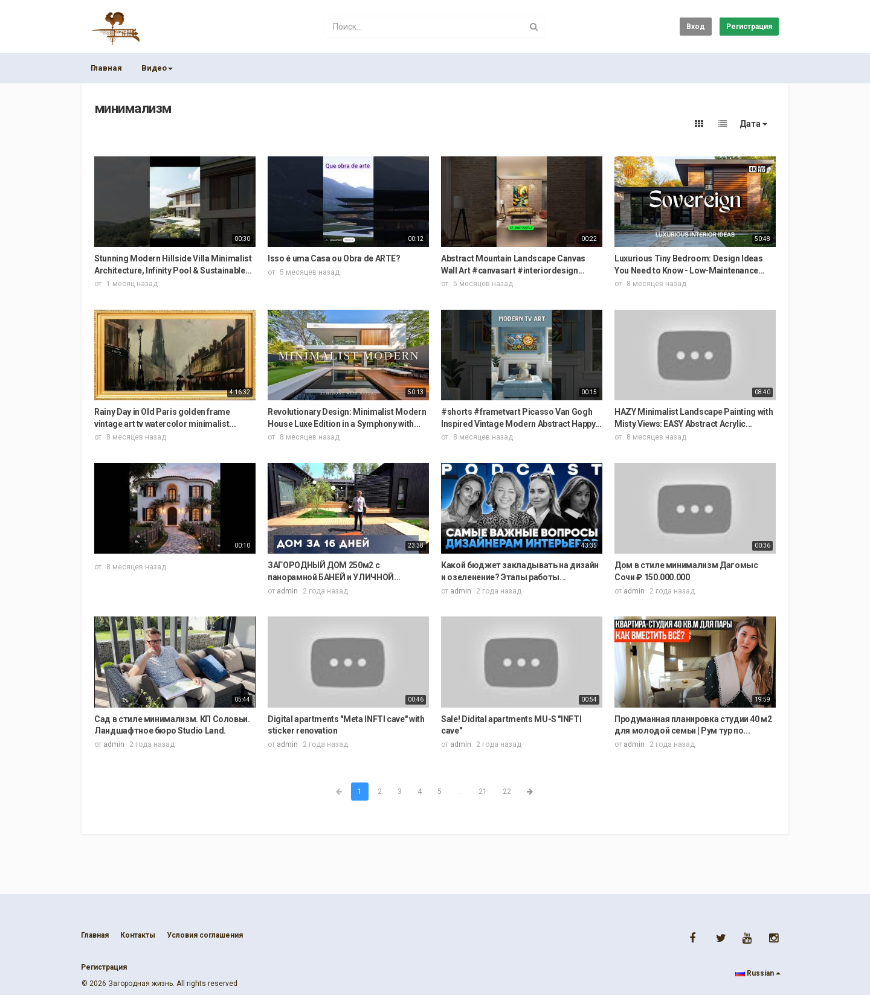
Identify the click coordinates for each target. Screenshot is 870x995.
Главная (106, 67)
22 (507, 791)
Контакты (137, 935)
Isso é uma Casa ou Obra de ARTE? (334, 258)
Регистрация (749, 26)
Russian (758, 973)
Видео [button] (157, 67)
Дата (753, 124)
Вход (695, 26)
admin (287, 591)
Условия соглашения (205, 935)
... (460, 791)
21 (482, 791)
